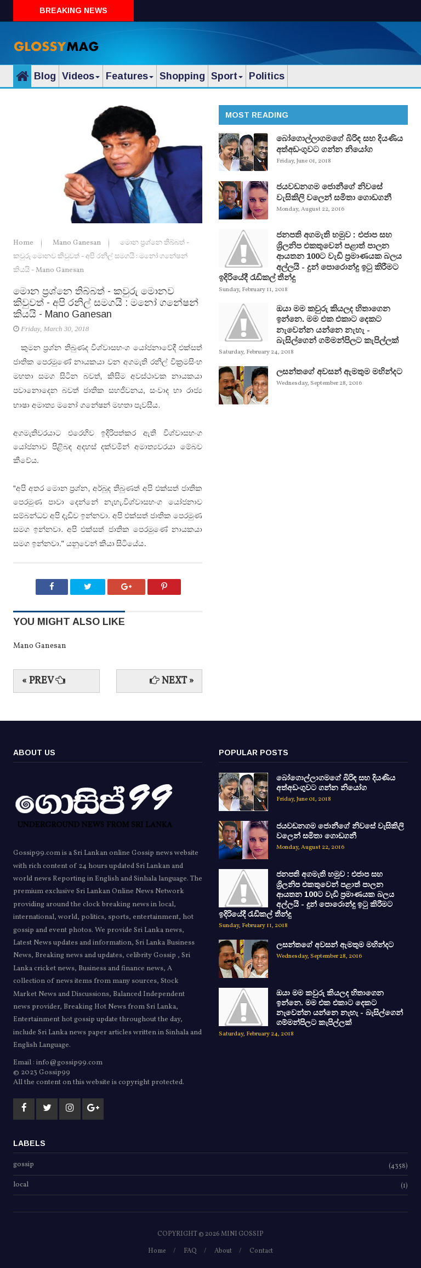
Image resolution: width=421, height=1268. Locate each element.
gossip (23, 1165)
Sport (227, 76)
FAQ (190, 1251)
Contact (261, 1251)
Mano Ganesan (78, 243)
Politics (267, 76)
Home (24, 243)
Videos (81, 76)
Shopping (182, 76)
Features (129, 76)
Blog (45, 76)
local (21, 1185)
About (223, 1251)
